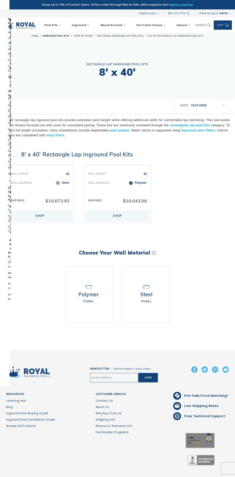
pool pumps (119, 130)
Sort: (184, 105)
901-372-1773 (179, 13)
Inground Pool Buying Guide (27, 402)
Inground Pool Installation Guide (30, 408)
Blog (9, 396)
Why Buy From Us (109, 402)
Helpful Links (147, 13)
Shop (39, 216)
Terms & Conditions (220, 473)
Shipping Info (106, 408)
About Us (102, 396)
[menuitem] (52, 25)
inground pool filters (198, 130)
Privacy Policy (193, 473)
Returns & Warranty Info (114, 414)
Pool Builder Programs (112, 421)
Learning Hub (16, 389)
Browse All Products (21, 414)
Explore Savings (181, 4)
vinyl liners (55, 135)
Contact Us (104, 389)
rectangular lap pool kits (190, 125)
